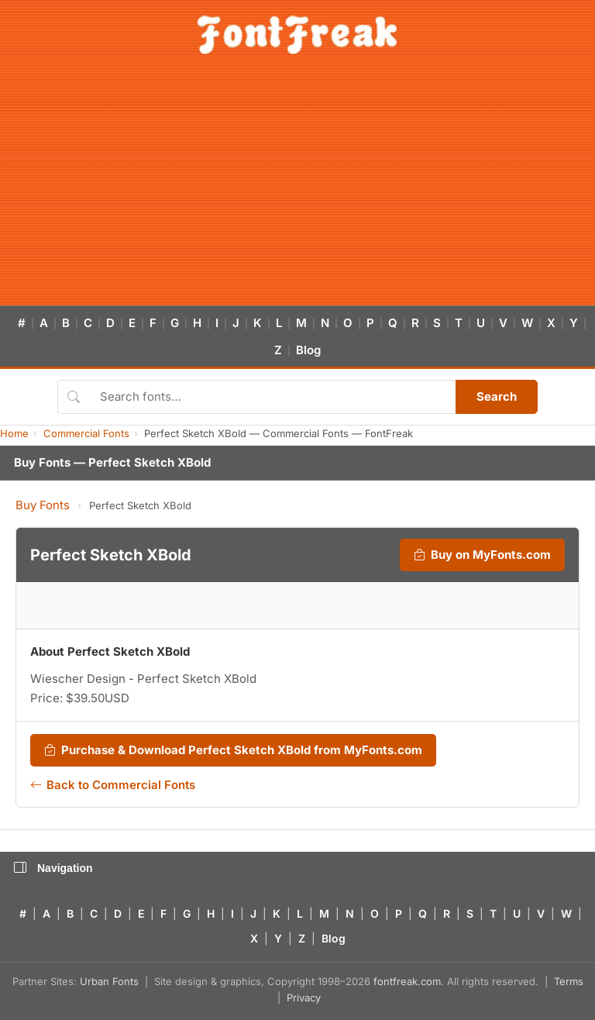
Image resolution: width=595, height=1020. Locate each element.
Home (14, 433)
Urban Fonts (109, 981)
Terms (568, 981)
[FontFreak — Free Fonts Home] (297, 35)
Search (496, 396)
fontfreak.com (407, 981)
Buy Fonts (42, 505)
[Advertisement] (297, 189)
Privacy (304, 997)
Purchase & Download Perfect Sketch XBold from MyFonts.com (233, 750)
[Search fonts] (272, 397)
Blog (308, 350)
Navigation (53, 868)
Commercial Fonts (86, 433)
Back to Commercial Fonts (112, 785)
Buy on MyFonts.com (482, 555)
